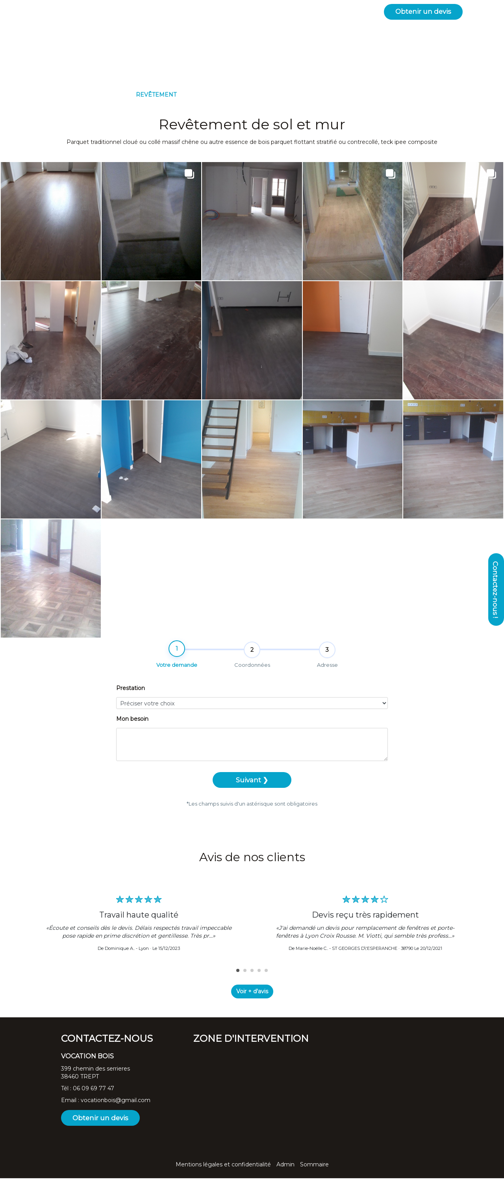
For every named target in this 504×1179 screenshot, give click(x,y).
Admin (285, 1165)
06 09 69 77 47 (93, 1089)
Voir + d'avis (252, 992)
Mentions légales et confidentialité (223, 1165)
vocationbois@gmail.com (115, 1100)
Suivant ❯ (252, 787)
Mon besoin (132, 725)
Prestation (130, 695)
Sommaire (314, 1165)
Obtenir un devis (423, 11)
